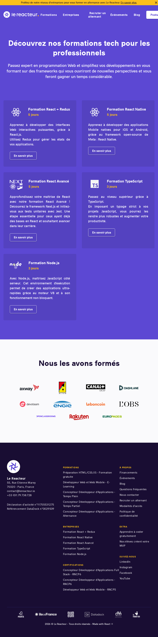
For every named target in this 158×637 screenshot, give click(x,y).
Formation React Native (78, 537)
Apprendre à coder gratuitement (131, 534)
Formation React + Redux (79, 531)
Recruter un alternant (97, 14)
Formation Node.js (74, 554)
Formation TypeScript (76, 548)
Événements (119, 15)
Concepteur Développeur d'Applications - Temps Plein (89, 494)
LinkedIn (125, 561)
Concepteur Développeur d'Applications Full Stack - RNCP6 (91, 572)
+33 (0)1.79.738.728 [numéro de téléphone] (19, 495)
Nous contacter (129, 494)
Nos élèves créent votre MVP (134, 543)
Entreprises (71, 15)
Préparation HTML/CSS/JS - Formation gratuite (87, 474)
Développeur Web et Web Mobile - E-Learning (86, 484)
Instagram (126, 567)
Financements (128, 472)
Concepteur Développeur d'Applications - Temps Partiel (89, 504)
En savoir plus (129, 2)
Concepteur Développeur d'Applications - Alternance (89, 513)
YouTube (125, 578)
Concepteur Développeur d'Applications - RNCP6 (89, 582)
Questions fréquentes (133, 489)
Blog (137, 15)
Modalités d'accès (131, 506)
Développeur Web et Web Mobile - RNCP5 (89, 589)
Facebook (126, 572)
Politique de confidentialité (129, 513)
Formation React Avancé (78, 543)
